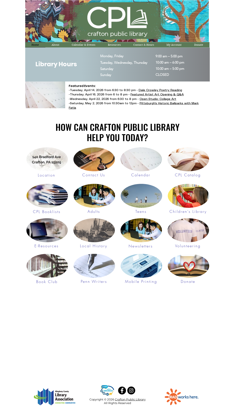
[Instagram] (131, 390)
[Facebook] (122, 390)
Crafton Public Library (130, 399)
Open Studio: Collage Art (158, 99)
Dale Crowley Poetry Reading (160, 90)
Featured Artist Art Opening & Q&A (157, 94)
